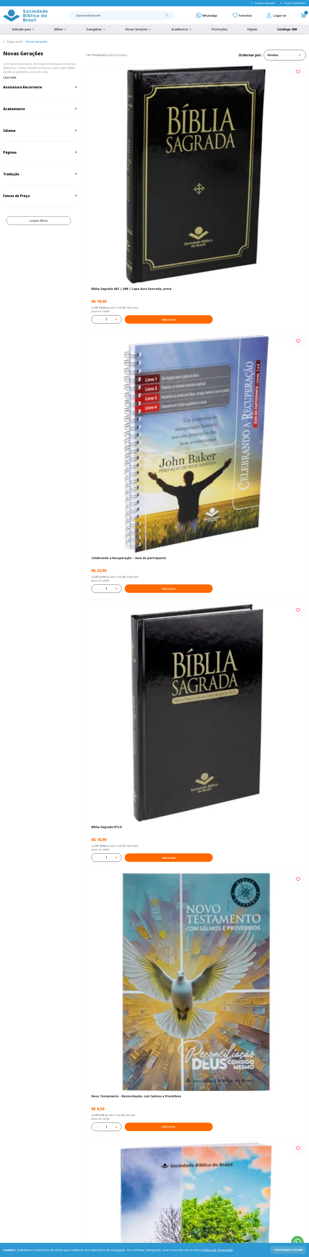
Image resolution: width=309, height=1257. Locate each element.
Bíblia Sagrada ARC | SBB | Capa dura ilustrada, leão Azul (267, 622)
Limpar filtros (38, 221)
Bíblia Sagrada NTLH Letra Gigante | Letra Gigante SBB (117, 622)
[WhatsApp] (206, 15)
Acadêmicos (181, 29)
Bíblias (60, 29)
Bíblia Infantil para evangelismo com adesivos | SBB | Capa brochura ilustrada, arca (267, 382)
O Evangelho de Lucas (181, 380)
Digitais (252, 29)
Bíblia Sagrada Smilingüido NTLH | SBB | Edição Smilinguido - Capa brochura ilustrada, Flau (120, 742)
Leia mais (9, 77)
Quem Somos (12, 1158)
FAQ (6, 1166)
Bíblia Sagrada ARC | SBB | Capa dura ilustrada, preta (118, 143)
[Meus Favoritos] (242, 15)
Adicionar (138, 171)
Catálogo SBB (287, 29)
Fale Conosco (164, 1158)
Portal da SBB (13, 1173)
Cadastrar (245, 1123)
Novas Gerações (138, 29)
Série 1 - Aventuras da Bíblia (111, 500)
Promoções (219, 29)
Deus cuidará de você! (255, 980)
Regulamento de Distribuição (66, 1166)
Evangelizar (96, 29)
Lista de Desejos (120, 1173)
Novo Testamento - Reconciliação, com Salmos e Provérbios (119, 262)
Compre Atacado (262, 3)
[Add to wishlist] (150, 71)
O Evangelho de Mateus (182, 500)
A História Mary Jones (106, 860)
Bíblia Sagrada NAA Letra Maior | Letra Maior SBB (268, 502)
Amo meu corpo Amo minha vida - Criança (190, 742)
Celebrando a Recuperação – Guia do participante (192, 143)
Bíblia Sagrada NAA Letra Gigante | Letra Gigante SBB (121, 382)
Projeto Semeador (293, 3)
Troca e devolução (58, 1173)
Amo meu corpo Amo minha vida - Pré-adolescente (268, 262)
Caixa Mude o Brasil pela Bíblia (262, 860)
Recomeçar (173, 260)
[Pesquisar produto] (168, 17)
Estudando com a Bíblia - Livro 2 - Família (195, 860)
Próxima (223, 1039)
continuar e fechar (288, 1250)
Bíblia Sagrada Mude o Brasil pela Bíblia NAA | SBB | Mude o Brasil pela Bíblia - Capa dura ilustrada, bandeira (268, 742)
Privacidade (53, 1158)
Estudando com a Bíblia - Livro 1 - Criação (195, 980)
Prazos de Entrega (58, 1181)
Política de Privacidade (217, 1250)
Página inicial (15, 41)
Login (112, 1158)
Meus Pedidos (118, 1166)
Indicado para (23, 29)
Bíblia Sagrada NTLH (254, 141)
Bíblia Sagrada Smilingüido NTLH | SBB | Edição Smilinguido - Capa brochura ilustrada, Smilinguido (120, 982)
